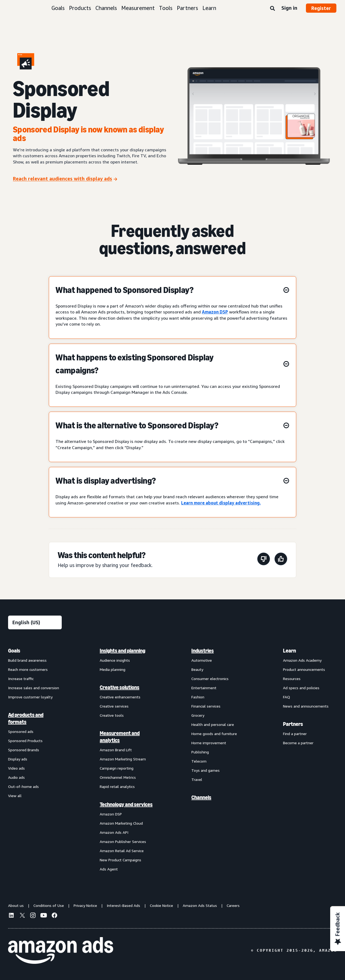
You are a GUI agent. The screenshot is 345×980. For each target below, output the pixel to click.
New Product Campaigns (120, 860)
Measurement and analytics (120, 736)
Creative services (114, 706)
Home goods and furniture (214, 733)
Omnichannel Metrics (118, 777)
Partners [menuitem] (293, 724)
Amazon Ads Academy (302, 660)
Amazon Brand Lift (116, 749)
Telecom (198, 761)
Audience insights (115, 660)
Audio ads (16, 777)
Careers (233, 905)
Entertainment (203, 687)
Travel (196, 779)
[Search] (272, 8)
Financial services (205, 706)
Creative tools (112, 715)
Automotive (201, 660)
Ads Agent (109, 869)
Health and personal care (212, 724)
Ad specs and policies (301, 687)
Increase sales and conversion (33, 687)
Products (80, 8)
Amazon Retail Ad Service (122, 850)
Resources (292, 678)
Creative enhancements (120, 697)
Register (321, 8)
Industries (202, 650)
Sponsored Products (25, 740)
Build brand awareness (27, 660)
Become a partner (298, 742)
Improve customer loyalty (30, 697)
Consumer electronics (210, 678)
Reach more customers (28, 669)
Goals (58, 8)
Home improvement (208, 742)
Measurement (138, 8)
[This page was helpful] (280, 559)
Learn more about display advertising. (221, 503)
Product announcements (304, 669)
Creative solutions (119, 687)
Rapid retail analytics (117, 786)
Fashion (197, 697)
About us (16, 905)
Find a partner (295, 733)
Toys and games (205, 770)
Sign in (289, 8)
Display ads (17, 759)
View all (15, 795)
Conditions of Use (48, 905)
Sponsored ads (20, 731)
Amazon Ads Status (200, 905)
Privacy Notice (85, 905)
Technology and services (126, 804)
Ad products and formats (25, 718)
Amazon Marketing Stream (123, 759)
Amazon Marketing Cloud (121, 823)
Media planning (112, 669)
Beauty (197, 669)
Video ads (16, 768)
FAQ (286, 697)
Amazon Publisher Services (123, 841)
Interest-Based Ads (123, 905)
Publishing (200, 752)
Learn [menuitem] (289, 650)
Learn (209, 8)
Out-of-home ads (23, 786)
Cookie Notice (161, 905)
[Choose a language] (35, 622)
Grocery (197, 715)
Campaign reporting (116, 768)
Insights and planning (122, 650)
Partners (187, 8)
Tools (165, 8)
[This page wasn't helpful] (263, 559)
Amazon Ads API (114, 832)
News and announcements (306, 706)
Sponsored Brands (23, 749)
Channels (106, 8)
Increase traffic (21, 678)
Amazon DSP (215, 312)
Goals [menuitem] (14, 650)
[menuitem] (35, 759)
